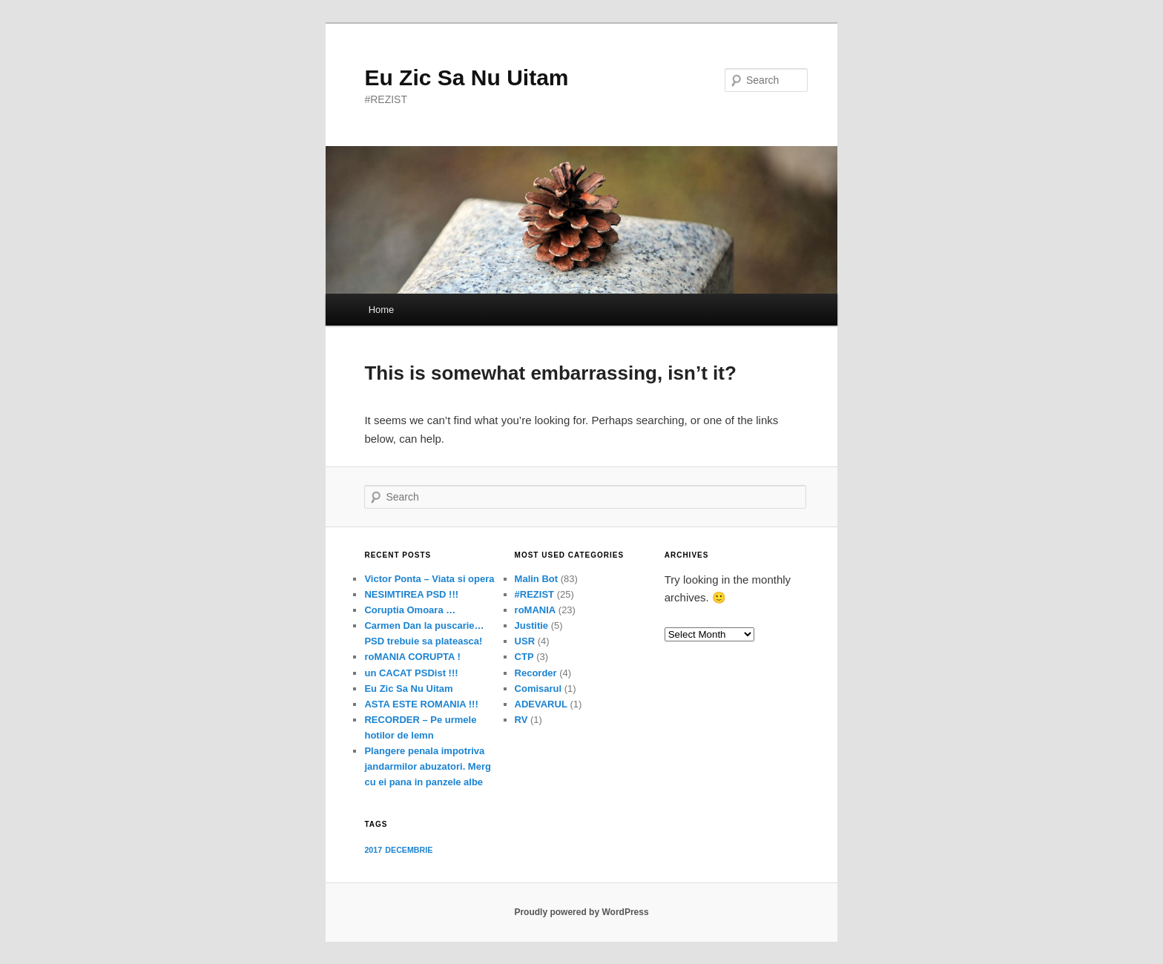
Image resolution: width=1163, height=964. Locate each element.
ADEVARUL (541, 704)
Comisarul (538, 688)
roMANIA (535, 609)
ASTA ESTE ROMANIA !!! (421, 704)
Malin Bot (537, 578)
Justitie (532, 625)
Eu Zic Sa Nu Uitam (466, 77)
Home (382, 309)
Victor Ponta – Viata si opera (429, 578)
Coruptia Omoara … (409, 609)
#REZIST (534, 594)
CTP (524, 656)
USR (525, 641)
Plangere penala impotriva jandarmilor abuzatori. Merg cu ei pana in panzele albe (427, 766)
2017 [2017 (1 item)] (373, 849)
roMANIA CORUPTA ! (412, 656)
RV (521, 719)
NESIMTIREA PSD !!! (411, 594)
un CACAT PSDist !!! (411, 673)
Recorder (536, 673)
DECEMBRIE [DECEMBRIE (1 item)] (408, 849)
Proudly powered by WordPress (581, 912)
